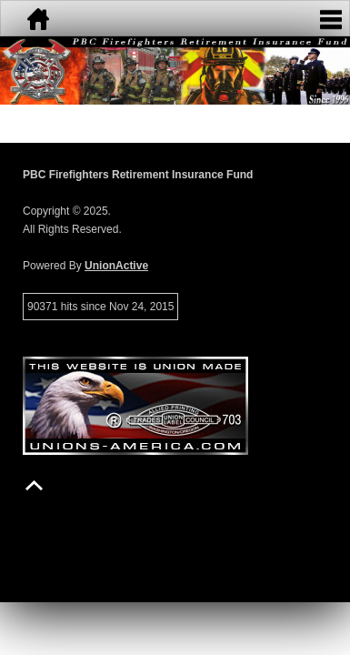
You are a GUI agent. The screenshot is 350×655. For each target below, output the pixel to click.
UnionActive (116, 265)
